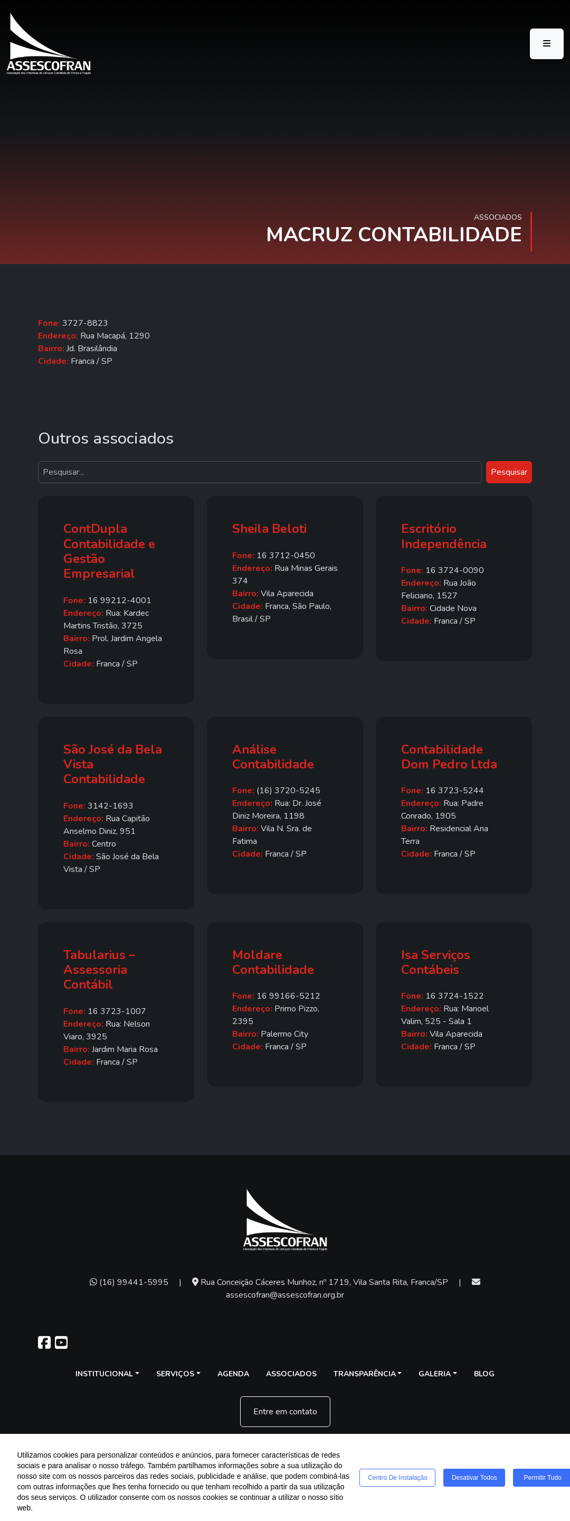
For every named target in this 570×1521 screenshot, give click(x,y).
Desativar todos (475, 1477)
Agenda (233, 1374)
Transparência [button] (365, 1374)
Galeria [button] (435, 1374)
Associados (291, 1374)
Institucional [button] (104, 1374)
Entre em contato (285, 1411)
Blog (484, 1374)
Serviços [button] (175, 1374)
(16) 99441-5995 (129, 1282)
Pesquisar (509, 472)
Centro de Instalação (398, 1477)
